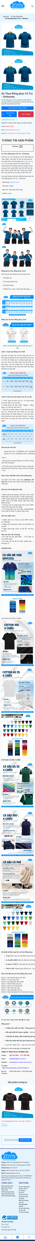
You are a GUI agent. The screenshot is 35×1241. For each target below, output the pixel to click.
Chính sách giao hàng (7, 1192)
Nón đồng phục (23, 1204)
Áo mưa (21, 1202)
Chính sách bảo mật (7, 1186)
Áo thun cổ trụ (14, 182)
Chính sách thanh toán (7, 1194)
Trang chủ (6, 16)
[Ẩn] (21, 146)
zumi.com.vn (27, 1062)
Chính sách (4, 1190)
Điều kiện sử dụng (6, 1188)
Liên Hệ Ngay (25, 114)
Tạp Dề (21, 1206)
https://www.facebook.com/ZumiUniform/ (15, 1068)
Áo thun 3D (22, 1210)
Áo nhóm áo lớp (23, 1196)
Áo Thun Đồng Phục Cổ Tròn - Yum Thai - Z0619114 (16, 1121)
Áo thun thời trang (24, 1208)
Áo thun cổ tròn (23, 1194)
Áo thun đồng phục (24, 1187)
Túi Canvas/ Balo (24, 1212)
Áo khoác (21, 1198)
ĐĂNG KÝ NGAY (25, 1140)
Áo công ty (22, 1190)
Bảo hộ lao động (23, 1200)
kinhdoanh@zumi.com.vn (12, 130)
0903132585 (17, 108)
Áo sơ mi (21, 1192)
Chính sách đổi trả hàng (8, 1196)
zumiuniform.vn (14, 1062)
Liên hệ (4, 1125)
